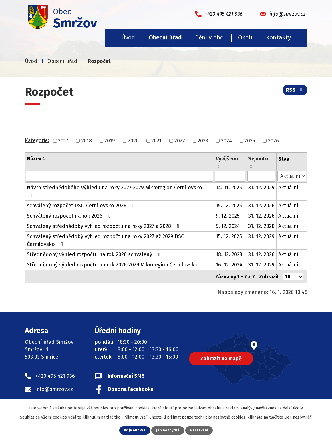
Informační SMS (126, 375)
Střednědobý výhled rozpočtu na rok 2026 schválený (95, 254)
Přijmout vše (134, 430)
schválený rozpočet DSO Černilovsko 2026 (82, 205)
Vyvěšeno (227, 159)
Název (34, 159)
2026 (273, 141)
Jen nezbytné (168, 430)
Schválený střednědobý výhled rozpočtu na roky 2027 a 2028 (104, 226)
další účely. (293, 408)
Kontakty (278, 37)
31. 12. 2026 (261, 205)
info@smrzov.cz (54, 388)
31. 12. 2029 (261, 187)
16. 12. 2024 (229, 265)
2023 (203, 141)
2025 (249, 141)
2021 (156, 141)
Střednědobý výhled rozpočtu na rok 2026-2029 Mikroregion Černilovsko (117, 265)
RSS (295, 90)
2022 (179, 141)
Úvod (128, 37)
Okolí (245, 37)
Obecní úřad (165, 37)
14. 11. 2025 (229, 187)
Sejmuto (258, 159)
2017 (63, 141)
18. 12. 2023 (229, 254)
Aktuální (288, 187)
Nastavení (199, 430)
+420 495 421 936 (55, 375)
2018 (86, 141)
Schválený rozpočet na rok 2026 (70, 216)
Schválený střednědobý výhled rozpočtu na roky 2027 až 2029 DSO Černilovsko (106, 240)
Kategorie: (37, 140)
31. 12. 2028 (261, 226)
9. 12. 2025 (228, 216)
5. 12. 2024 (228, 226)
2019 (109, 141)
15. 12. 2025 (229, 205)
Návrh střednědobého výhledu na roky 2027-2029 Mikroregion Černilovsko (114, 191)
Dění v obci (210, 37)
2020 (133, 141)
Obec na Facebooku (131, 388)
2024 (226, 141)
